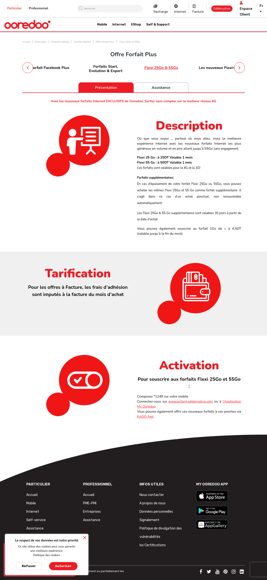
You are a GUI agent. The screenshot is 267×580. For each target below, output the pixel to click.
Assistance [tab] (161, 87)
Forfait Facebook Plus (50, 67)
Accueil (32, 495)
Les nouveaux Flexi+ (217, 67)
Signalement (149, 520)
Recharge (161, 11)
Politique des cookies (46, 555)
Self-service (36, 520)
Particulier (14, 8)
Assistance (35, 528)
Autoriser (63, 566)
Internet (180, 11)
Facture (198, 11)
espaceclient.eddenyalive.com (190, 401)
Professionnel (38, 8)
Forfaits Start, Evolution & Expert (105, 69)
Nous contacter (151, 495)
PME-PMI (89, 503)
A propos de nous (152, 503)
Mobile (31, 503)
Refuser (29, 566)
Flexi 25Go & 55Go (161, 67)
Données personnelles (156, 512)
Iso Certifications (152, 545)
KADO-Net (145, 416)
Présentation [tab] (106, 87)
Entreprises (92, 512)
